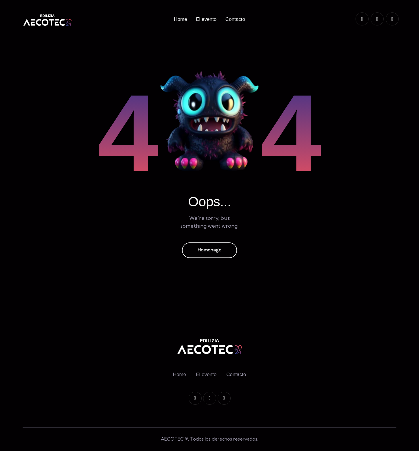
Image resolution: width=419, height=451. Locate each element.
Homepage (209, 250)
